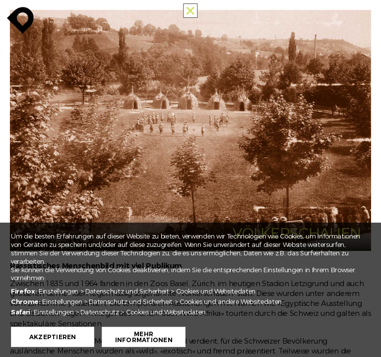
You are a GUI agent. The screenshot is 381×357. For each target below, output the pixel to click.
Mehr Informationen (144, 337)
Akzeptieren (52, 337)
